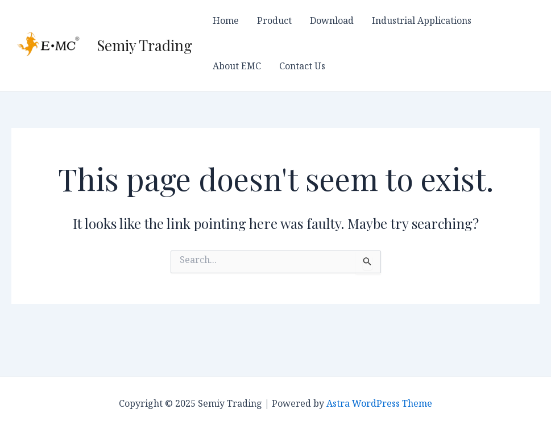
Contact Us (302, 68)
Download (332, 22)
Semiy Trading (144, 45)
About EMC (237, 68)
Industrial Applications (421, 22)
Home (226, 22)
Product (274, 22)
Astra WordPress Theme (379, 405)
